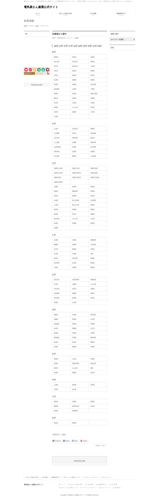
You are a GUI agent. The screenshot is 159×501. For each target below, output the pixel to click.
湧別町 (74, 384)
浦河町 (74, 75)
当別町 (74, 263)
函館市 (56, 314)
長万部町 (93, 84)
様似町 (92, 186)
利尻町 (74, 401)
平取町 (74, 333)
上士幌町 (57, 133)
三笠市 (74, 359)
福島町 (74, 346)
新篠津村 (75, 191)
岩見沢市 (75, 61)
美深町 (74, 324)
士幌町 (56, 186)
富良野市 (93, 314)
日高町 (56, 346)
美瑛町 (56, 333)
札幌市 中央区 (58, 168)
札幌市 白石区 (58, 173)
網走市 (56, 98)
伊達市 (56, 258)
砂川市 (74, 214)
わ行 (99, 46)
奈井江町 (57, 279)
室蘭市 (74, 372)
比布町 (74, 314)
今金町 (56, 116)
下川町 (56, 205)
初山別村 (57, 218)
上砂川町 (57, 138)
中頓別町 (57, 298)
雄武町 (92, 61)
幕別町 (56, 359)
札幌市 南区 (94, 173)
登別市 (92, 298)
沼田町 (92, 288)
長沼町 (56, 302)
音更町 (92, 98)
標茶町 (92, 214)
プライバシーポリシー (91, 477)
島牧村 (56, 191)
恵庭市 (74, 98)
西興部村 (93, 279)
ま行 (85, 46)
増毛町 (56, 363)
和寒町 (74, 423)
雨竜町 (74, 84)
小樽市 (92, 89)
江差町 (74, 89)
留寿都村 (75, 410)
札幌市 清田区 (58, 182)
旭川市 (56, 70)
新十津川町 (75, 200)
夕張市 (56, 389)
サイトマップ (106, 477)
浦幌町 (74, 80)
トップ (63, 484)
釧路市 (74, 156)
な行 (75, 46)
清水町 (56, 195)
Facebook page (79, 461)
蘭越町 (56, 406)
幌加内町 (93, 337)
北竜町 (92, 333)
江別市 (74, 102)
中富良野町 (75, 279)
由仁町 (74, 389)
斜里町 (56, 214)
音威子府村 (93, 93)
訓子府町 (93, 147)
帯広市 (92, 107)
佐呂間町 (93, 200)
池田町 (56, 107)
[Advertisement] (37, 50)
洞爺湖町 (93, 240)
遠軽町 (74, 112)
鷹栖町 (56, 244)
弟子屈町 (75, 258)
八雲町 (56, 384)
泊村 (91, 253)
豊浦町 (92, 258)
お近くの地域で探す (32, 477)
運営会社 (118, 487)
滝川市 (56, 249)
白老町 (56, 223)
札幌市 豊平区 (76, 173)
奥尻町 (92, 70)
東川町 (56, 342)
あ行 (56, 46)
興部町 (92, 80)
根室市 (92, 293)
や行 (90, 46)
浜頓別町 (57, 324)
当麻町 (74, 267)
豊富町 (92, 267)
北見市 (74, 133)
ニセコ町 (93, 284)
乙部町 (92, 102)
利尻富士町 (75, 406)
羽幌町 (56, 319)
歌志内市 (75, 66)
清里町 (74, 151)
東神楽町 (57, 337)
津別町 (74, 244)
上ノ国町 (57, 142)
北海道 (77, 38)
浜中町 (56, 328)
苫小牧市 (93, 244)
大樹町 (56, 240)
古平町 (92, 319)
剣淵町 (92, 151)
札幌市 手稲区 (94, 177)
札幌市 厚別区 (76, 177)
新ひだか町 (75, 205)
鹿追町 (92, 205)
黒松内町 (93, 142)
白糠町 (56, 227)
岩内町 (74, 57)
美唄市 (74, 319)
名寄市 (74, 288)
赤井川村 (57, 61)
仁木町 (74, 302)
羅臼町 (56, 401)
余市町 (92, 384)
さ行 (66, 46)
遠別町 (92, 57)
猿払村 (92, 195)
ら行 (95, 46)
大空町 (92, 66)
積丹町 (56, 209)
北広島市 (75, 128)
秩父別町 (57, 263)
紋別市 (92, 372)
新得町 (74, 195)
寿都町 (74, 209)
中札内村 (57, 288)
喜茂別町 (75, 138)
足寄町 (56, 80)
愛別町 (56, 57)
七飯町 (74, 284)
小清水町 (93, 156)
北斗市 (92, 328)
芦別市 (56, 75)
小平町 (92, 112)
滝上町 (56, 253)
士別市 (92, 218)
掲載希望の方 (55, 477)
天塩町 (74, 253)
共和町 (74, 147)
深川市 (74, 342)
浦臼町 (74, 70)
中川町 (56, 284)
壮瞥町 (74, 223)
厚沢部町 (57, 89)
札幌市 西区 (57, 177)
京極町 (74, 142)
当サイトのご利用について (71, 477)
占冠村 (56, 200)
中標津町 (57, 293)
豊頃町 (92, 263)
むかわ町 (75, 368)
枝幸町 (74, 93)
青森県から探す (101, 445)
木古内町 (57, 156)
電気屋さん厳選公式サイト (41, 7)
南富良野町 (75, 363)
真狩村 (56, 368)
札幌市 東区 (94, 168)
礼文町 (92, 406)
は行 (80, 46)
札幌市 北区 (76, 168)
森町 (91, 368)
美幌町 (74, 328)
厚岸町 (56, 84)
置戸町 (92, 75)
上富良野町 (57, 147)
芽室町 (92, 359)
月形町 (74, 240)
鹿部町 (92, 209)
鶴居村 (74, 249)
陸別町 (56, 410)
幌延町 (92, 342)
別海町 (92, 324)
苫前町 (92, 249)
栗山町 (92, 138)
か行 (61, 46)
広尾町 (74, 337)
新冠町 (74, 298)
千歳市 (56, 267)
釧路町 (92, 128)
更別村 (92, 191)
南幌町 (74, 293)
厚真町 (56, 93)
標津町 (92, 223)
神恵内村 (57, 151)
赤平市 (56, 66)
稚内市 (56, 423)
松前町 (56, 372)
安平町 (56, 102)
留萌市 (92, 401)
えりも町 (75, 107)
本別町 (92, 346)
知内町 (74, 186)
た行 (71, 46)
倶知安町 (93, 133)
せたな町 (75, 218)
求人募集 (45, 477)
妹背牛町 (93, 363)
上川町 (56, 128)
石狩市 (56, 112)
